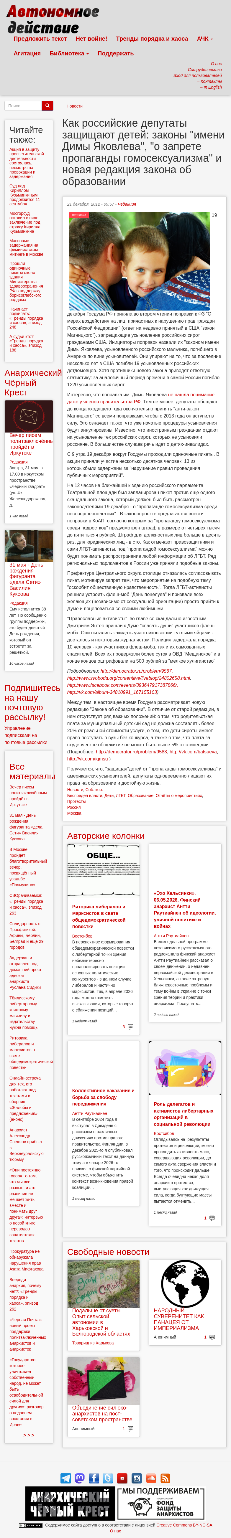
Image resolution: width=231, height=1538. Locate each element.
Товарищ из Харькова (93, 1343)
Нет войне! (91, 38)
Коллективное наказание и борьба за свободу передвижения (103, 1097)
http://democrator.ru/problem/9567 (136, 671)
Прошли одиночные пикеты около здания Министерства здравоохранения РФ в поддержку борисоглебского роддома (26, 281)
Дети (109, 795)
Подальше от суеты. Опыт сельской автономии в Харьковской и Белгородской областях (101, 1322)
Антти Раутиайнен (171, 935)
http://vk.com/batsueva (193, 751)
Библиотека (69, 53)
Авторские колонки (106, 836)
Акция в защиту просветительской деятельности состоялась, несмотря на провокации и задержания (26, 163)
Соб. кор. (94, 789)
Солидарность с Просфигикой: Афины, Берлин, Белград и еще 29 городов (26, 935)
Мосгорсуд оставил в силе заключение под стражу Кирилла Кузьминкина (24, 222)
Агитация (27, 53)
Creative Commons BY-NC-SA (184, 1525)
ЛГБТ (120, 795)
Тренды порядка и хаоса (152, 38)
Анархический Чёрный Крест (33, 382)
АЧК (205, 38)
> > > (28, 1435)
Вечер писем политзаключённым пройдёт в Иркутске (33, 444)
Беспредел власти (84, 795)
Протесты (76, 801)
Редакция (127, 204)
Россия (74, 807)
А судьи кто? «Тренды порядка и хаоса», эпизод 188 (26, 343)
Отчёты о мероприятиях (179, 795)
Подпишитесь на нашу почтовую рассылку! (32, 702)
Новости (75, 106)
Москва (74, 813)
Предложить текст (40, 38)
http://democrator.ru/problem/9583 (131, 751)
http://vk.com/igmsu (87, 758)
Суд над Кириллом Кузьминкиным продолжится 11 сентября (24, 195)
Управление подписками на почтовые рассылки (25, 735)
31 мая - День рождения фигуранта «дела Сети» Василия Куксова (26, 579)
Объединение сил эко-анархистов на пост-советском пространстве (102, 1414)
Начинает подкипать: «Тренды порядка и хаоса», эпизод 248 (26, 318)
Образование (140, 795)
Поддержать (116, 53)
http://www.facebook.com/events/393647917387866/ (122, 685)
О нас (115, 1531)
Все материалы (32, 771)
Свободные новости (108, 1252)
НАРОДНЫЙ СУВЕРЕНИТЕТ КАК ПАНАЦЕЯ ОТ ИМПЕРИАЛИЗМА (179, 1319)
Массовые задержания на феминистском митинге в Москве (26, 247)
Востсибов (82, 936)
